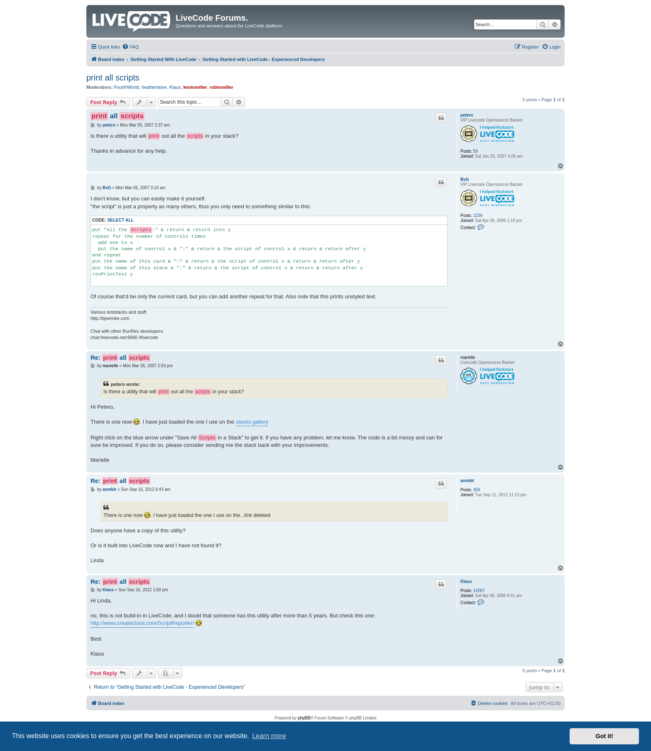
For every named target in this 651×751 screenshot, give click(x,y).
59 (475, 151)
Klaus (175, 87)
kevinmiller (195, 87)
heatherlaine (154, 87)
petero (466, 115)
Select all (120, 220)
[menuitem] (130, 47)
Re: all (120, 357)
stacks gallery (252, 422)
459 (476, 490)
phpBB (304, 718)
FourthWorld (126, 87)
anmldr (467, 480)
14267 (479, 590)
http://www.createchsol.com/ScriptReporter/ (142, 623)
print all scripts (113, 77)
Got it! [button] (604, 736)
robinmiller (221, 87)
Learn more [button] (269, 735)
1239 (477, 215)
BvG (464, 179)
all (117, 116)
